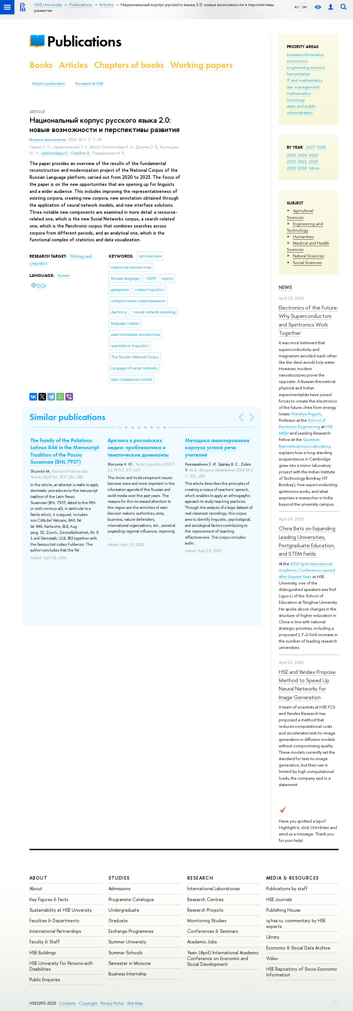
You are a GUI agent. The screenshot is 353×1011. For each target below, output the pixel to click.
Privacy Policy (112, 1003)
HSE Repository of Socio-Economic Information (301, 972)
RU (296, 7)
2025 (291, 155)
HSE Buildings (42, 952)
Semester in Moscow (129, 963)
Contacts (67, 1003)
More (314, 168)
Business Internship (127, 974)
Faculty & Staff (44, 942)
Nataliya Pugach (306, 414)
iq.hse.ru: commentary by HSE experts (295, 923)
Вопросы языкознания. (48, 139)
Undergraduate (123, 910)
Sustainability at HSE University (60, 910)
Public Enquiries (44, 979)
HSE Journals (279, 899)
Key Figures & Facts (48, 899)
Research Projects (205, 910)
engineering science (306, 67)
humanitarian (298, 74)
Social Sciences (307, 262)
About (38, 878)
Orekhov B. (80, 153)
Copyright (88, 1003)
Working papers (201, 64)
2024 (302, 155)
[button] (119, 427)
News (285, 287)
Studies (119, 878)
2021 (302, 161)
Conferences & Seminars (212, 931)
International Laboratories (213, 888)
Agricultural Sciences (300, 214)
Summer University (127, 942)
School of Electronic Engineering (302, 423)
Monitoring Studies (206, 920)
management (306, 87)
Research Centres (205, 899)
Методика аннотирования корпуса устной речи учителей (217, 447)
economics (297, 61)
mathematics (298, 93)
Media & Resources (292, 878)
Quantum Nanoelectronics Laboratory (304, 442)
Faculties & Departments (54, 920)
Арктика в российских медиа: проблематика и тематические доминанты (138, 447)
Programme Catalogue (131, 899)
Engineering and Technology (305, 227)
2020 (313, 161)
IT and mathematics (305, 80)
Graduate (118, 920)
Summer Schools (125, 952)
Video (272, 958)
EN (304, 7)
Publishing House (283, 910)
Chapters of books (129, 64)
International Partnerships (55, 931)
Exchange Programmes (130, 931)
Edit (336, 1001)
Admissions (119, 888)
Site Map (135, 1003)
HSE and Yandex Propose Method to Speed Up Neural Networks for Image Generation (307, 684)
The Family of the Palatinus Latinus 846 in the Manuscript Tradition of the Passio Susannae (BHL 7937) (64, 451)
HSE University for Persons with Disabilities (61, 966)
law (290, 87)
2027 (310, 147)
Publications (84, 41)
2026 (321, 147)
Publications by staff (287, 888)
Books (40, 64)
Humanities (303, 236)
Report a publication (48, 83)
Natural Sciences (308, 256)
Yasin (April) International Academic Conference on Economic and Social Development (223, 958)
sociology (296, 100)
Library (272, 937)
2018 (302, 168)
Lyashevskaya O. (55, 153)
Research (200, 878)
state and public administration (301, 109)
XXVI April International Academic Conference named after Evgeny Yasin (307, 570)
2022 (291, 161)
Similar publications (67, 417)
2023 (313, 155)
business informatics (305, 54)
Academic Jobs (202, 942)
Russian (64, 275)
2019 (291, 168)
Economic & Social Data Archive (298, 948)
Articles (73, 64)
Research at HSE (89, 83)
